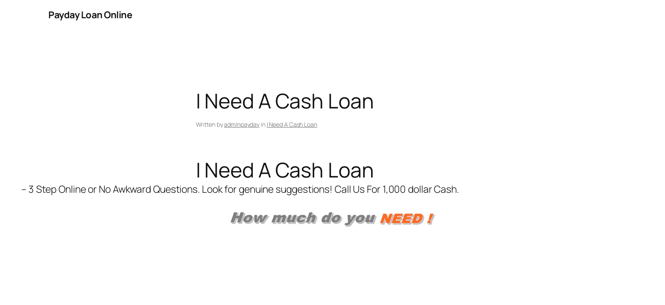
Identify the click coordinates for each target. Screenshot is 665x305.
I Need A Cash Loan (292, 124)
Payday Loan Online (90, 14)
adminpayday (242, 124)
